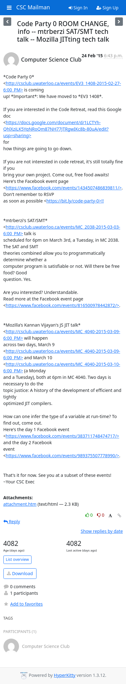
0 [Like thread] (89, 515)
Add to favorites (23, 604)
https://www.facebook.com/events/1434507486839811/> (64, 188)
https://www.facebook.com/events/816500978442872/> (62, 305)
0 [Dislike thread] (100, 515)
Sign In (78, 8)
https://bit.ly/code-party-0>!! (75, 201)
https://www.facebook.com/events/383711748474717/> (62, 436)
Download (20, 573)
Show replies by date (102, 531)
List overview (17, 559)
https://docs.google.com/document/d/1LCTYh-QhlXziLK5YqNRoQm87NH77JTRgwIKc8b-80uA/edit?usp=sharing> (56, 128)
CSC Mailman (33, 7)
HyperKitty (64, 675)
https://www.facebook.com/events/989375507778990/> (62, 455)
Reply (11, 521)
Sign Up (107, 8)
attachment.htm (19, 504)
